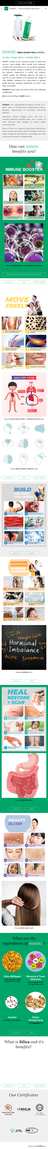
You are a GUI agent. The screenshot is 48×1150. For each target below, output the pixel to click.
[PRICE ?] (24, 282)
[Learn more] (8, 282)
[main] (24, 73)
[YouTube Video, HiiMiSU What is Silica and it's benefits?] (24, 1066)
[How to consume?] (39, 282)
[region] (24, 3)
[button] (2, 8)
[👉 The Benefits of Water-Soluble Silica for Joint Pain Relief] (24, 274)
